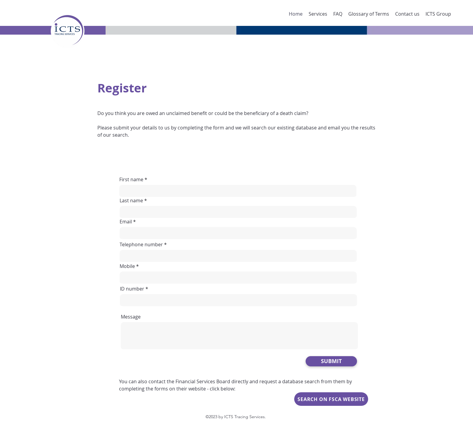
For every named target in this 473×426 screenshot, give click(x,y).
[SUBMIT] (331, 361)
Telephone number (141, 244)
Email (126, 221)
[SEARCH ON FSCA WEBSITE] (331, 399)
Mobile (127, 266)
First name (131, 179)
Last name (131, 200)
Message (131, 316)
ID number (132, 288)
